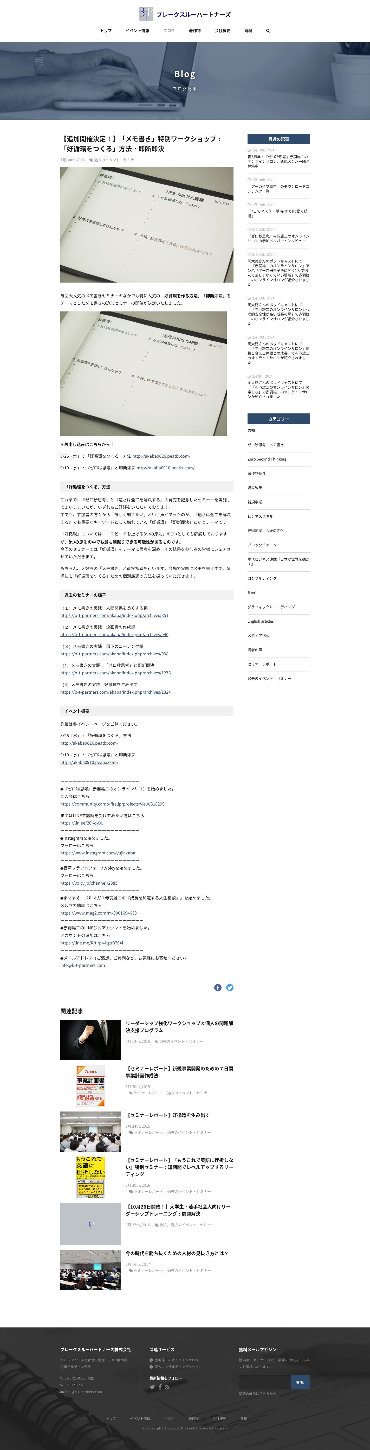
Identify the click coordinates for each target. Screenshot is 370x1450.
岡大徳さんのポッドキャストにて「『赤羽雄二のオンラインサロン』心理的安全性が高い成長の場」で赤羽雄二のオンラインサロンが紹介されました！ (278, 314)
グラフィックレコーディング (271, 607)
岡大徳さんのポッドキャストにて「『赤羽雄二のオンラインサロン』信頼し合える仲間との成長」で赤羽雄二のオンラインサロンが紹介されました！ (278, 353)
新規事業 (255, 502)
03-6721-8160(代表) (79, 1379)
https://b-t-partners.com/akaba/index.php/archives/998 (114, 654)
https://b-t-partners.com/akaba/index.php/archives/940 (114, 635)
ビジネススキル (260, 516)
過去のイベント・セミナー (116, 160)
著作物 (195, 30)
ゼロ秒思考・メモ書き (266, 445)
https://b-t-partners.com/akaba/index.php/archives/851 (114, 615)
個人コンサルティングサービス (178, 1367)
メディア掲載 (258, 636)
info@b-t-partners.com (82, 965)
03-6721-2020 (74, 1385)
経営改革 (255, 488)
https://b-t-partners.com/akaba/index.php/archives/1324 (115, 692)
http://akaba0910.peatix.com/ (165, 468)
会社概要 (222, 30)
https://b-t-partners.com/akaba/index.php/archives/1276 (115, 673)
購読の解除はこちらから (257, 1394)
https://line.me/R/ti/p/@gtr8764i (91, 943)
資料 (248, 30)
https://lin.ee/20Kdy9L (81, 823)
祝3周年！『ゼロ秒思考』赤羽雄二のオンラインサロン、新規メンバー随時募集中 (278, 162)
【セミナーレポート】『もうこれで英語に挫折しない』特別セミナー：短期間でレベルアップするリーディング (179, 1167)
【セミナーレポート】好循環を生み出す (168, 1115)
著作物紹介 (257, 473)
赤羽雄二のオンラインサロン (177, 1360)
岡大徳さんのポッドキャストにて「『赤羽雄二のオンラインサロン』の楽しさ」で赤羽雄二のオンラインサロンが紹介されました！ (278, 390)
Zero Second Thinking (267, 459)
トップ (106, 30)
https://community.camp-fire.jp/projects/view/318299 (112, 804)
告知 (163, 1225)
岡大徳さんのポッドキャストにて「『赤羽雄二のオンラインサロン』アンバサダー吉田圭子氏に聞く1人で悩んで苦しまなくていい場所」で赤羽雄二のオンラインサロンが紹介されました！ (278, 273)
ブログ (169, 30)
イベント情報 (137, 30)
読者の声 (255, 650)
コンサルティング (262, 578)
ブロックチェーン (262, 545)
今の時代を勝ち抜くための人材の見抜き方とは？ (177, 1253)
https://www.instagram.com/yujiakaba (97, 853)
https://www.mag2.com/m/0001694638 (98, 913)
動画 (251, 593)
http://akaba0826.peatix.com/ (161, 456)
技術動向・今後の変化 (266, 531)
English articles (261, 621)
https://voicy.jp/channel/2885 (89, 883)
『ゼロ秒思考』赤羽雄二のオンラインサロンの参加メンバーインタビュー (278, 238)
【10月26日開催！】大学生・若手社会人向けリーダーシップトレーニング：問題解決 (178, 1210)
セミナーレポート (148, 1093)
